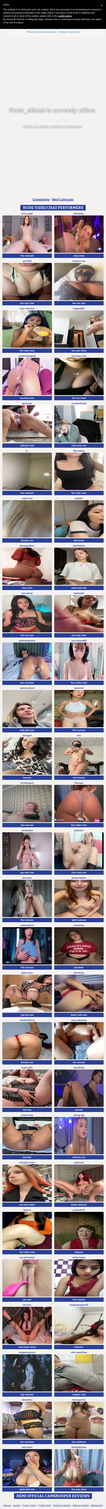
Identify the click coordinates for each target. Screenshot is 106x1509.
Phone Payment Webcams (41, 32)
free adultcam (79, 1442)
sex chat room (78, 635)
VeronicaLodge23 (27, 356)
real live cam (27, 1015)
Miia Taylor (27, 1447)
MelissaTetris (27, 925)
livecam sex (27, 540)
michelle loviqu (27, 1162)
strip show (78, 256)
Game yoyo (27, 973)
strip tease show (27, 1347)
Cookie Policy (44, 1505)
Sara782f (27, 261)
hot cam (27, 1110)
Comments (41, 199)
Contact (16, 1505)
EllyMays (78, 783)
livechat (27, 1157)
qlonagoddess (27, 545)
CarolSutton (27, 830)
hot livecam (79, 777)
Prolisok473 (79, 1210)
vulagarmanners (27, 1352)
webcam (79, 1252)
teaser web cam (79, 1015)
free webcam (27, 256)
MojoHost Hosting (62, 1505)
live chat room (27, 350)
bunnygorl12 (79, 1400)
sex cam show (78, 350)
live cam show (78, 1489)
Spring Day (78, 1115)
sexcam (79, 1110)
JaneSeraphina (79, 878)
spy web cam (27, 872)
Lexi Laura (27, 878)
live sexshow (27, 683)
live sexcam (79, 1062)
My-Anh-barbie (27, 1257)
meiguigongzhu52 (79, 1305)
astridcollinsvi (27, 1020)
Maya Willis (27, 1067)
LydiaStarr (79, 830)
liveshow (78, 967)
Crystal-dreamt (79, 403)
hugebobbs (79, 308)
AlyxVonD (79, 1162)
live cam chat (27, 303)
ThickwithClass (78, 1447)
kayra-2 (27, 1210)
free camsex (27, 920)
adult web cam (78, 588)
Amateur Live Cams (69, 32)
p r (27, 451)
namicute (79, 688)
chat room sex (78, 445)
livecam (27, 777)
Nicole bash (27, 1115)
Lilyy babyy (79, 451)
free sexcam (79, 730)
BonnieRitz (79, 973)
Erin (79, 735)
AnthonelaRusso (27, 640)
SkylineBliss (79, 545)
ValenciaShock (27, 688)
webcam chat (27, 445)
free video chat (79, 825)
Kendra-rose (79, 261)
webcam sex (79, 1157)
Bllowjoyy (79, 213)
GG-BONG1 (27, 403)
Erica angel (27, 213)
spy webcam (27, 1394)
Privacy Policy (29, 1505)
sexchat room (27, 398)
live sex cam (78, 303)
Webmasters (97, 1505)
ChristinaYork (27, 783)
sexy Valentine (27, 308)
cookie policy (65, 16)
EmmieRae (79, 925)
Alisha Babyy (79, 1257)
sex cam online (27, 1204)
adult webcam (79, 920)
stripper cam (79, 1394)
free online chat (79, 683)
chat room (27, 588)
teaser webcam (79, 1204)
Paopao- (79, 498)
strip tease (78, 540)
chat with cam (27, 730)
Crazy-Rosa (27, 498)
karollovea (78, 1067)
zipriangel (79, 593)
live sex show (79, 398)
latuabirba (27, 1400)
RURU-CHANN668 (78, 640)
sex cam (27, 1299)
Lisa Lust (27, 1305)
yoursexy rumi (78, 356)
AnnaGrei (27, 735)
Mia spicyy (27, 593)
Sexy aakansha (79, 1020)
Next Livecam (62, 199)
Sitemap (7, 1505)
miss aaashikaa (79, 1352)
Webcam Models (81, 1505)
